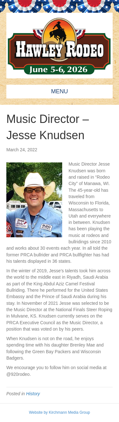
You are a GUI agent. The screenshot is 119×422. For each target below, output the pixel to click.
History (33, 393)
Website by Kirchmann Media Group (59, 412)
